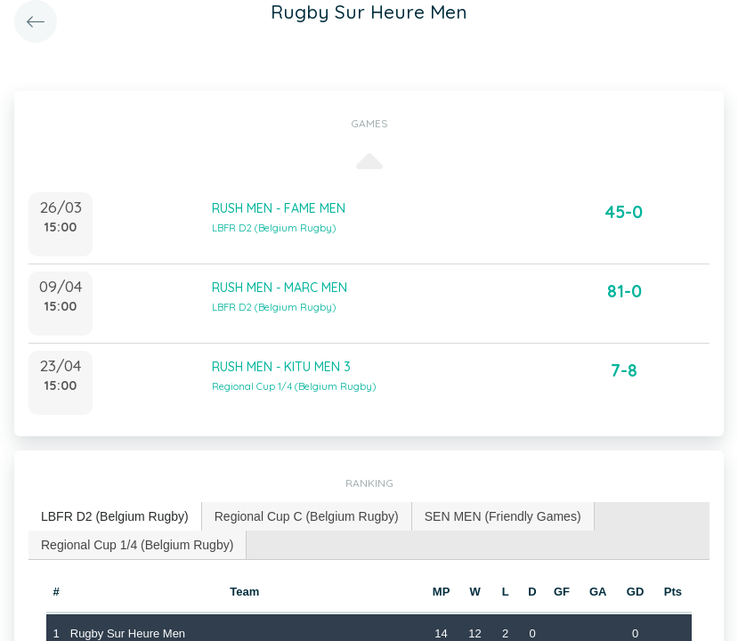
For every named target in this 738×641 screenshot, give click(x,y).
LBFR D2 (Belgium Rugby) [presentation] (115, 516)
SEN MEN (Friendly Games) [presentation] (503, 516)
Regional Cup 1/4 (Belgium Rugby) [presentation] (137, 545)
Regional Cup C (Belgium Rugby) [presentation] (307, 516)
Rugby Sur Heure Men (127, 633)
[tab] (115, 516)
